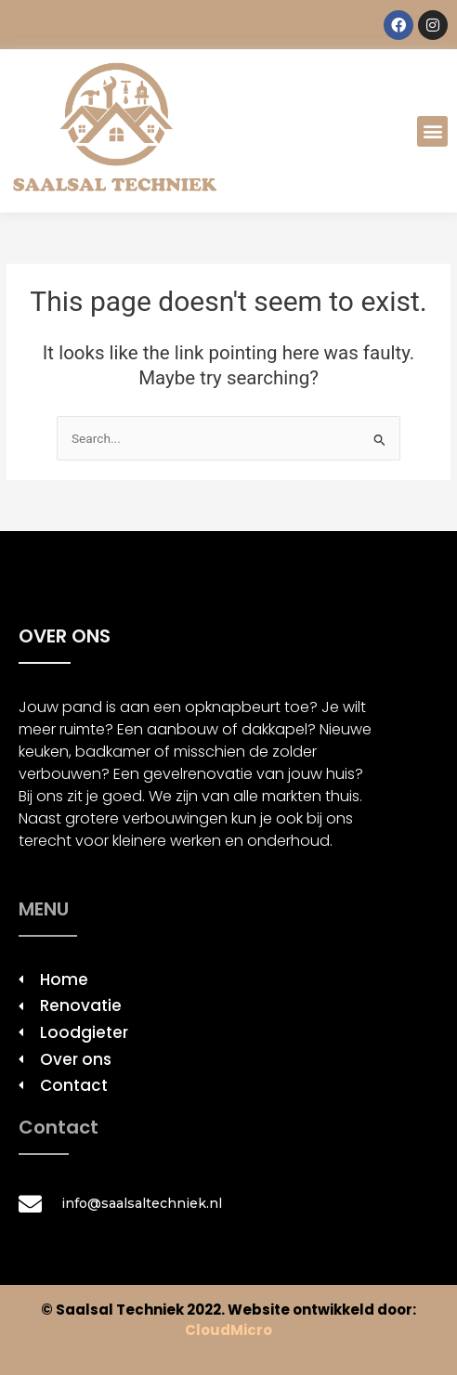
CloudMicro (228, 1330)
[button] (432, 131)
